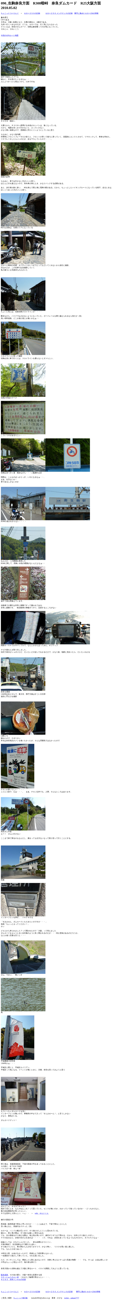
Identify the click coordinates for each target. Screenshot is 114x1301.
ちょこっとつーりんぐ (10, 13)
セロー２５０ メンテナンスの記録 (59, 13)
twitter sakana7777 (71, 1298)
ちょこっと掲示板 (20, 1298)
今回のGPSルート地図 (9, 35)
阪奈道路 (4, 1275)
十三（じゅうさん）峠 (10, 1277)
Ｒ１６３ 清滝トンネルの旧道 (13, 1279)
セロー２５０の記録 (32, 13)
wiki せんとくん (42, 1213)
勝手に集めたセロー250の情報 (86, 13)
